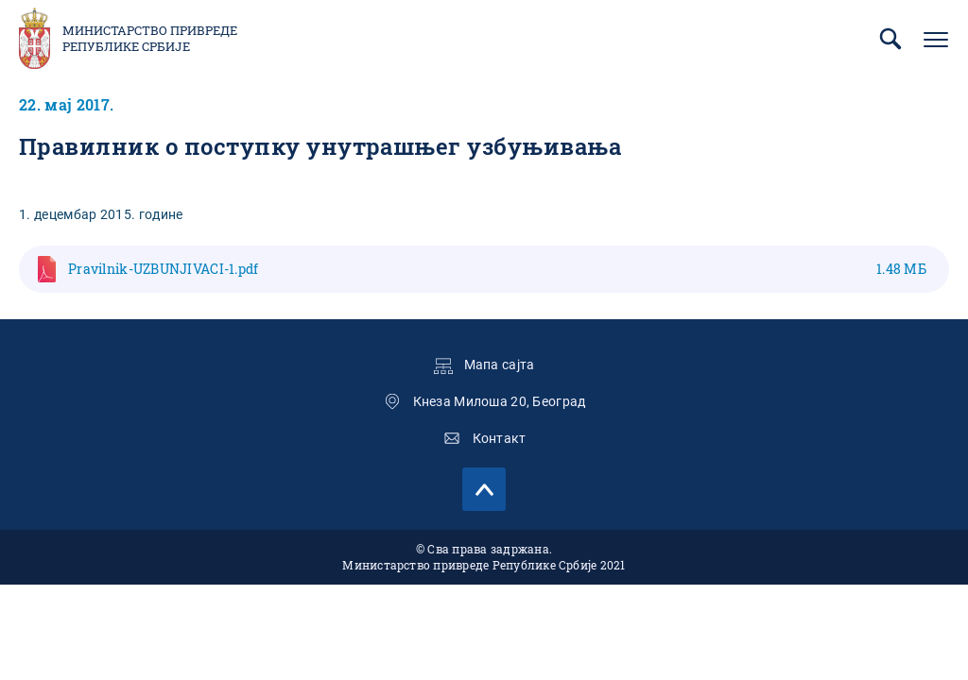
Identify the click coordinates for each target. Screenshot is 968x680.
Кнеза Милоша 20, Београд (499, 401)
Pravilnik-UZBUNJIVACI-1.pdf (497, 269)
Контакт (500, 438)
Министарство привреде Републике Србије (149, 39)
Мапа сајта (499, 364)
